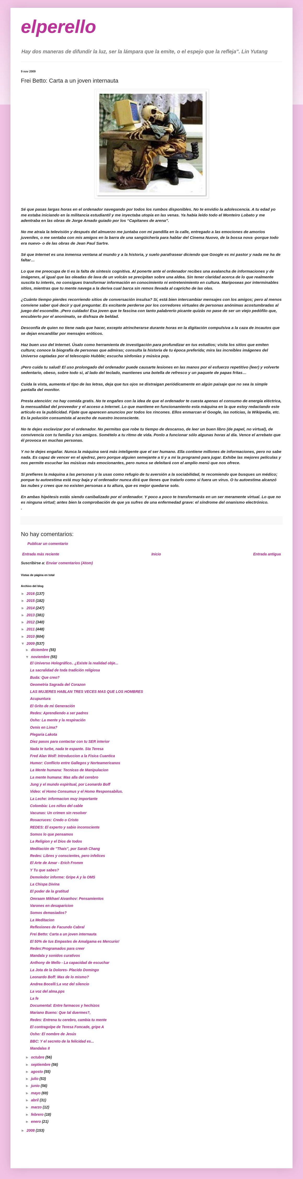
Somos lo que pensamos (51, 834)
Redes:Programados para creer (57, 948)
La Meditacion (42, 920)
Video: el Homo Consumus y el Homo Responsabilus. (76, 791)
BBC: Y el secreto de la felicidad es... (62, 1041)
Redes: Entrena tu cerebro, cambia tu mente (68, 1020)
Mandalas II (40, 1048)
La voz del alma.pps (47, 991)
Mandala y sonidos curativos (55, 955)
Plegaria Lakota (43, 734)
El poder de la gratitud (49, 891)
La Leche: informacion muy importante (63, 799)
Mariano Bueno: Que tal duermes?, (60, 1012)
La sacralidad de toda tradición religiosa (65, 670)
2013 (31, 615)
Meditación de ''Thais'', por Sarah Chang (65, 849)
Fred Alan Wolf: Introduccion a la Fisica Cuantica (72, 756)
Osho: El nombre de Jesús (53, 1034)
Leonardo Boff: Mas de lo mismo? (59, 977)
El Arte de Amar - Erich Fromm (56, 863)
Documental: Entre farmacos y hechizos (65, 1005)
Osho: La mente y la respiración (57, 720)
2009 (31, 643)
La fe (34, 998)
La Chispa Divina (45, 884)
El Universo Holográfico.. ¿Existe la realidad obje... (74, 663)
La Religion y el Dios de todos (56, 841)
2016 (31, 593)
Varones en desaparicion (51, 906)
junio (35, 1086)
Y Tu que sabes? (44, 870)
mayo (36, 1093)
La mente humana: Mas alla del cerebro (64, 777)
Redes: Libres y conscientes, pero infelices (67, 856)
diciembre (40, 650)
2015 (31, 601)
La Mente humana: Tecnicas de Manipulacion (69, 770)
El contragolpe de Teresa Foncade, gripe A (67, 1027)
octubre (38, 1057)
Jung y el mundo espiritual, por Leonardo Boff (70, 784)
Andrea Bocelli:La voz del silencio (59, 984)
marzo (37, 1107)
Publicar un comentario (47, 544)
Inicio (156, 554)
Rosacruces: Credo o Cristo (54, 820)
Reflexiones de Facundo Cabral (57, 927)
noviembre (40, 657)
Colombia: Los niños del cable (56, 806)
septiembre (41, 1064)
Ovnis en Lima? (43, 727)
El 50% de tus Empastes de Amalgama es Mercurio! (74, 941)
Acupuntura (40, 699)
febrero (37, 1114)
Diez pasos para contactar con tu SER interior (69, 741)
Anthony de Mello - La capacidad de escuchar (69, 963)
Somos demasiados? (48, 913)
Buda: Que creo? (45, 677)
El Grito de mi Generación (52, 706)
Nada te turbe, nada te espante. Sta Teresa (66, 749)
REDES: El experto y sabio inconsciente (65, 827)
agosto (37, 1071)
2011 (31, 629)
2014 (31, 608)
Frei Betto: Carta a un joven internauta (63, 934)
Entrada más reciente (40, 554)
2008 (31, 1130)
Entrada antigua (267, 554)
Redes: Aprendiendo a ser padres (59, 713)
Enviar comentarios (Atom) (69, 563)
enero (36, 1121)
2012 (31, 622)
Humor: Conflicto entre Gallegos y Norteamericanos (75, 763)
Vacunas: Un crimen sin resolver (58, 813)
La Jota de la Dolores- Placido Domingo (64, 970)
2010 (31, 636)
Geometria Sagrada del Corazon (57, 684)
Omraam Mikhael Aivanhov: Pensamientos (67, 898)
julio (35, 1079)
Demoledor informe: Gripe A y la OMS (62, 877)
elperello (58, 26)
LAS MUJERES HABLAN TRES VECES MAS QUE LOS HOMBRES (86, 691)
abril (35, 1100)
